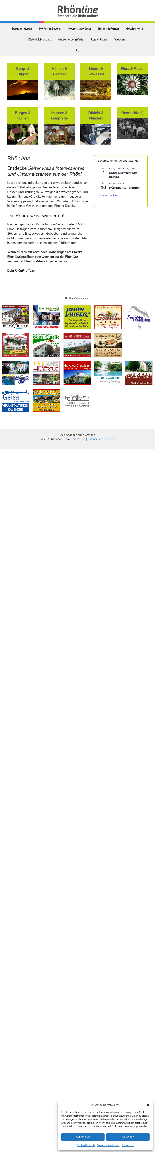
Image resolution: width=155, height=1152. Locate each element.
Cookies (109, 439)
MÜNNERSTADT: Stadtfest (124, 188)
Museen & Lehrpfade (70, 39)
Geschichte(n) (134, 29)
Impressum (128, 1145)
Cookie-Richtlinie (86, 1145)
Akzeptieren (83, 1137)
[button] (148, 1105)
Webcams (120, 39)
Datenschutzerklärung (109, 1145)
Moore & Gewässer (79, 29)
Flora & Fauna (98, 39)
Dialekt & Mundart (39, 39)
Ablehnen (128, 1137)
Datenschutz (95, 439)
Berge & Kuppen (22, 29)
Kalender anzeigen (107, 195)
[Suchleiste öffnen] (78, 50)
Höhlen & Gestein (50, 29)
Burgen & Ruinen (108, 29)
